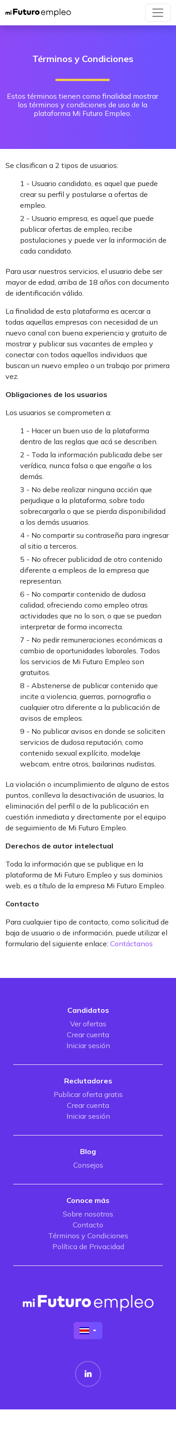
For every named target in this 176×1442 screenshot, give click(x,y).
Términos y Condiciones (88, 1235)
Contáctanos (131, 943)
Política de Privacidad (88, 1246)
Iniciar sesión (88, 1045)
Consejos (88, 1164)
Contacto (88, 1224)
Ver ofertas (88, 1023)
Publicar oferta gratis (88, 1094)
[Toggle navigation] (158, 13)
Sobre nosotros (88, 1213)
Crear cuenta (88, 1034)
